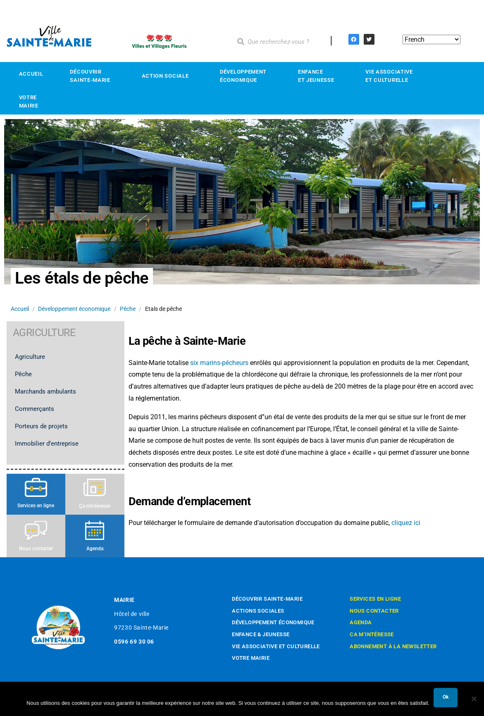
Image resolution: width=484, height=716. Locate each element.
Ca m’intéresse (372, 634)
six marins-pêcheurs (218, 363)
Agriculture (32, 357)
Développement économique (245, 76)
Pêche (128, 308)
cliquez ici (405, 523)
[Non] (474, 699)
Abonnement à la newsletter (393, 646)
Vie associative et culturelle (276, 646)
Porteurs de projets (41, 426)
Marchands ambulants (47, 391)
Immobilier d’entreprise (49, 443)
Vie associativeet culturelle (391, 76)
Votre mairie (31, 101)
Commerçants (36, 409)
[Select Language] (431, 39)
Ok (445, 697)
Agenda (94, 548)
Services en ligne (35, 505)
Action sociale (167, 76)
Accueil (31, 74)
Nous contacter (36, 548)
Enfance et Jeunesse (318, 76)
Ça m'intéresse (94, 506)
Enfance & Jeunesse (260, 634)
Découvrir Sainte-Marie (92, 76)
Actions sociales (258, 611)
